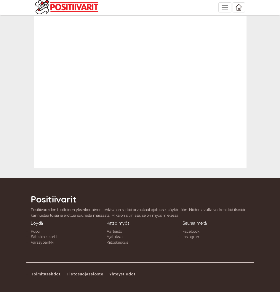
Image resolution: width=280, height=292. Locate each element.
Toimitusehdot (45, 274)
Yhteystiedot (122, 274)
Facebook (191, 231)
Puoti (35, 231)
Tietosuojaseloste (84, 274)
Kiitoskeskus (117, 242)
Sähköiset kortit (44, 236)
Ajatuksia (115, 236)
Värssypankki (42, 242)
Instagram (192, 236)
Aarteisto (114, 231)
